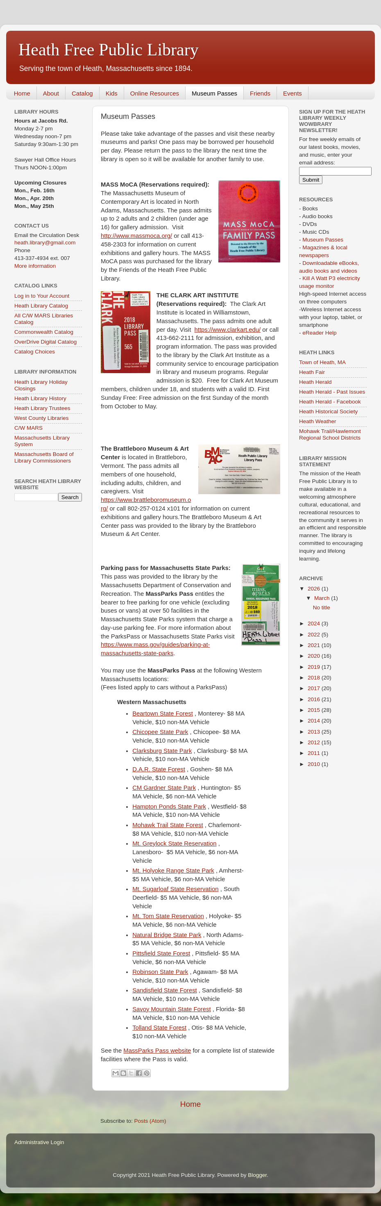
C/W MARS (28, 428)
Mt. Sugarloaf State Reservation (175, 889)
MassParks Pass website (157, 1050)
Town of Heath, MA (322, 362)
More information (35, 266)
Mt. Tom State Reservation (168, 916)
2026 (315, 589)
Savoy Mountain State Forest (171, 1009)
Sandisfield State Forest (164, 990)
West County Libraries (41, 418)
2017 (315, 688)
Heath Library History (40, 398)
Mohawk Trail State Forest (167, 825)
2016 (315, 699)
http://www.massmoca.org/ (136, 236)
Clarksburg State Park (162, 751)
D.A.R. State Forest (158, 769)
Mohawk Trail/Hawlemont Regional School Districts (330, 434)
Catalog (82, 93)
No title (321, 607)
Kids (112, 93)
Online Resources (154, 93)
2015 (315, 710)
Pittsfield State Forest (161, 953)
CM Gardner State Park (164, 787)
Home (22, 93)
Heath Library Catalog (41, 306)
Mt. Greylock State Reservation (174, 843)
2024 (315, 623)
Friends (260, 93)
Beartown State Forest (162, 713)
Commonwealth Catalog (43, 332)
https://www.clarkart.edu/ (228, 329)
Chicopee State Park (160, 732)
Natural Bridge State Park (166, 935)
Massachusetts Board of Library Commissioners (44, 457)
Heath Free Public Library (108, 49)
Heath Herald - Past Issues (332, 392)
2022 (315, 634)
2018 (315, 678)
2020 (315, 656)
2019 (315, 667)
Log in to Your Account (41, 296)
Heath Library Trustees (42, 408)
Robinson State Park (160, 972)
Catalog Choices (34, 352)
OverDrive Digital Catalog (45, 342)
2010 (315, 764)
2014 (315, 721)
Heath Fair (312, 372)
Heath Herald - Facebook (330, 402)
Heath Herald (315, 382)
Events (292, 93)
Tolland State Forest (159, 1027)
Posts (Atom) (150, 1121)
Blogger (257, 1175)
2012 (315, 742)
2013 (315, 732)
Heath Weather (317, 421)
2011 (315, 753)
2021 (315, 645)
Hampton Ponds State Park (169, 806)
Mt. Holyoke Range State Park (173, 870)
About (51, 93)
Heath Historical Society (328, 411)
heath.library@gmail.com (45, 242)
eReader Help (319, 333)
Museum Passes (214, 93)
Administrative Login (39, 1142)
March (322, 598)
